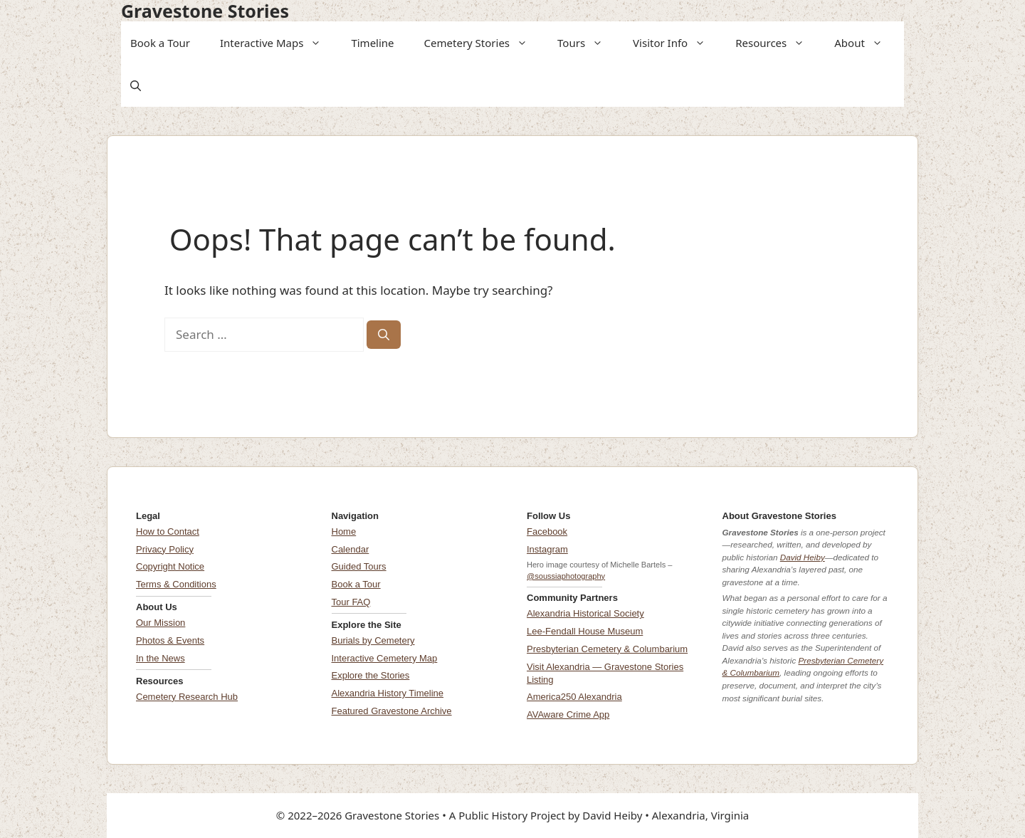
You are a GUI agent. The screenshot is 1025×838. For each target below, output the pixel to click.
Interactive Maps (275, 42)
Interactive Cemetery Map (385, 658)
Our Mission (160, 622)
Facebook (547, 531)
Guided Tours (359, 566)
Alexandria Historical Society (585, 613)
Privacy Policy (165, 549)
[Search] (384, 334)
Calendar (350, 549)
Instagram (547, 549)
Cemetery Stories (480, 42)
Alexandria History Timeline (388, 693)
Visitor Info (674, 42)
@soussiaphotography (566, 576)
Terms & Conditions (176, 584)
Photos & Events (170, 640)
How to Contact (167, 531)
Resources (774, 42)
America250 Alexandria (574, 696)
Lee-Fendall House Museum (585, 631)
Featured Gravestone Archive (392, 711)
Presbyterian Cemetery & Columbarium (607, 649)
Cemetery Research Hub (187, 696)
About (863, 42)
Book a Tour (160, 43)
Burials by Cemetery (373, 640)
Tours (584, 42)
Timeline (372, 43)
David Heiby (802, 557)
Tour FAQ (351, 602)
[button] (316, 42)
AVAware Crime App (568, 714)
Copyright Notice (170, 566)
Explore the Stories (371, 675)
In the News (160, 658)
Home (344, 531)
